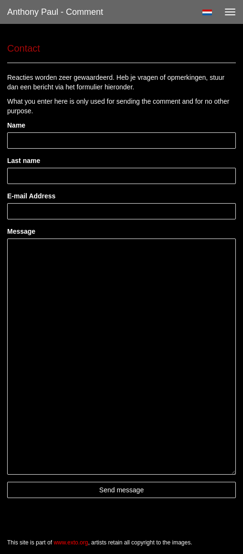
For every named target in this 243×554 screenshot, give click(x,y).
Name (16, 125)
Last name (23, 160)
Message (21, 231)
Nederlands (206, 12)
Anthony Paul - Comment (55, 12)
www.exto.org (70, 542)
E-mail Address (31, 196)
